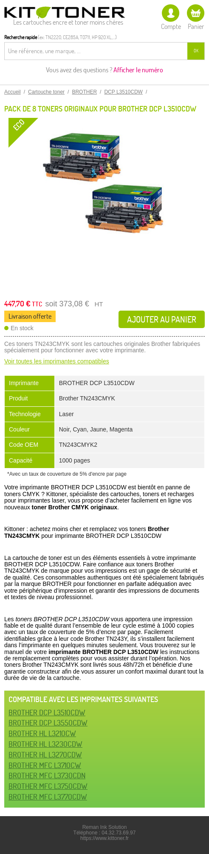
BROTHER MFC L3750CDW (48, 786)
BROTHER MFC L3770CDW (47, 797)
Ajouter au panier (161, 319)
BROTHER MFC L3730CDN (46, 775)
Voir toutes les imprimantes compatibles (56, 361)
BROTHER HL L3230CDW (45, 744)
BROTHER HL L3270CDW (45, 755)
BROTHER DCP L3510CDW (46, 712)
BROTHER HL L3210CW (42, 733)
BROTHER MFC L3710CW (44, 765)
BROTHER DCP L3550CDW (48, 723)
